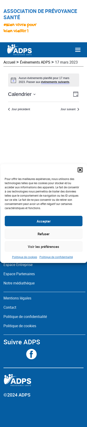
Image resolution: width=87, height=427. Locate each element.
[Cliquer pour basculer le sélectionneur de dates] (22, 94)
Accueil (9, 62)
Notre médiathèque (19, 283)
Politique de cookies (24, 257)
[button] (80, 170)
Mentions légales (17, 298)
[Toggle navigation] (77, 50)
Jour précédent (21, 109)
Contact (9, 307)
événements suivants (55, 82)
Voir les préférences (43, 246)
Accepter (44, 221)
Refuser (43, 234)
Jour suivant (68, 109)
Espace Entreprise (17, 264)
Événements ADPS (35, 62)
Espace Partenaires (19, 273)
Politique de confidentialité (56, 257)
